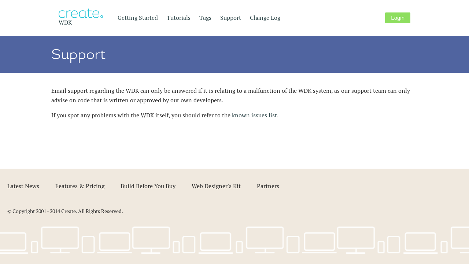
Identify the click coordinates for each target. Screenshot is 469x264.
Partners (268, 186)
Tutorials (179, 18)
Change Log (265, 18)
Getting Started (138, 18)
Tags (205, 18)
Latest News (23, 186)
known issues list (254, 115)
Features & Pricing (79, 186)
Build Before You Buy (148, 186)
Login (398, 18)
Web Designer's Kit (216, 186)
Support (230, 18)
